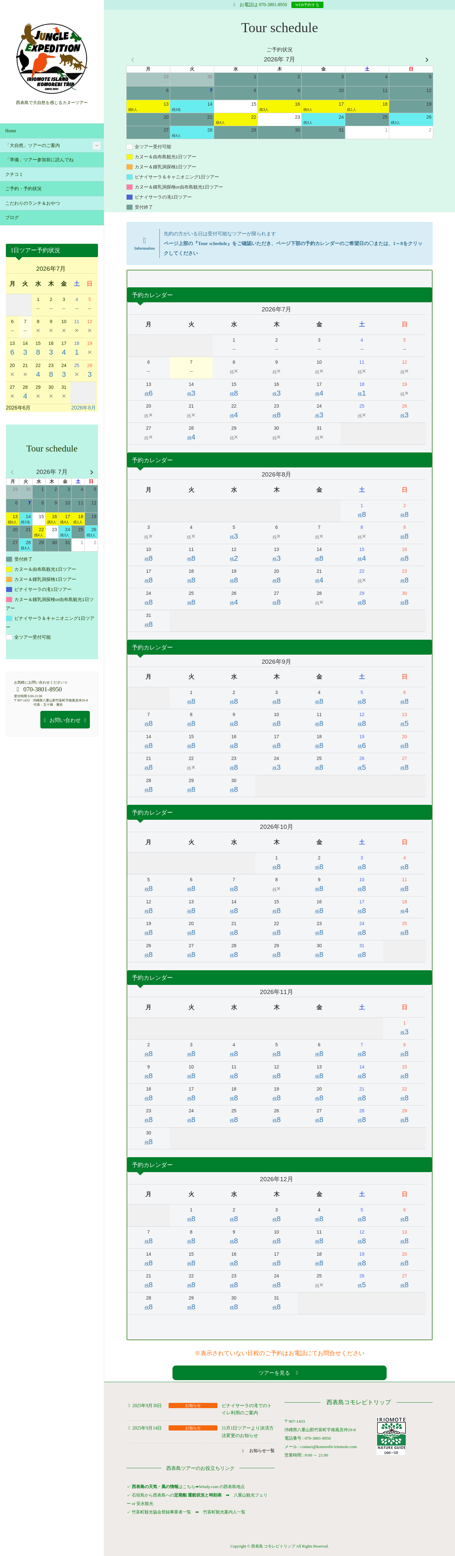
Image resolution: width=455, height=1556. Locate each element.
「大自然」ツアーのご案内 (32, 145)
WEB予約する (307, 5)
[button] (279, 1373)
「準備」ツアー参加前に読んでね (39, 159)
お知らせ (193, 1405)
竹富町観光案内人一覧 (224, 1512)
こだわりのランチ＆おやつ (32, 203)
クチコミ (14, 174)
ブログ (12, 217)
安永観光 (144, 1503)
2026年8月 (83, 408)
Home (10, 130)
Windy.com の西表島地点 (222, 1486)
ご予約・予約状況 (23, 188)
